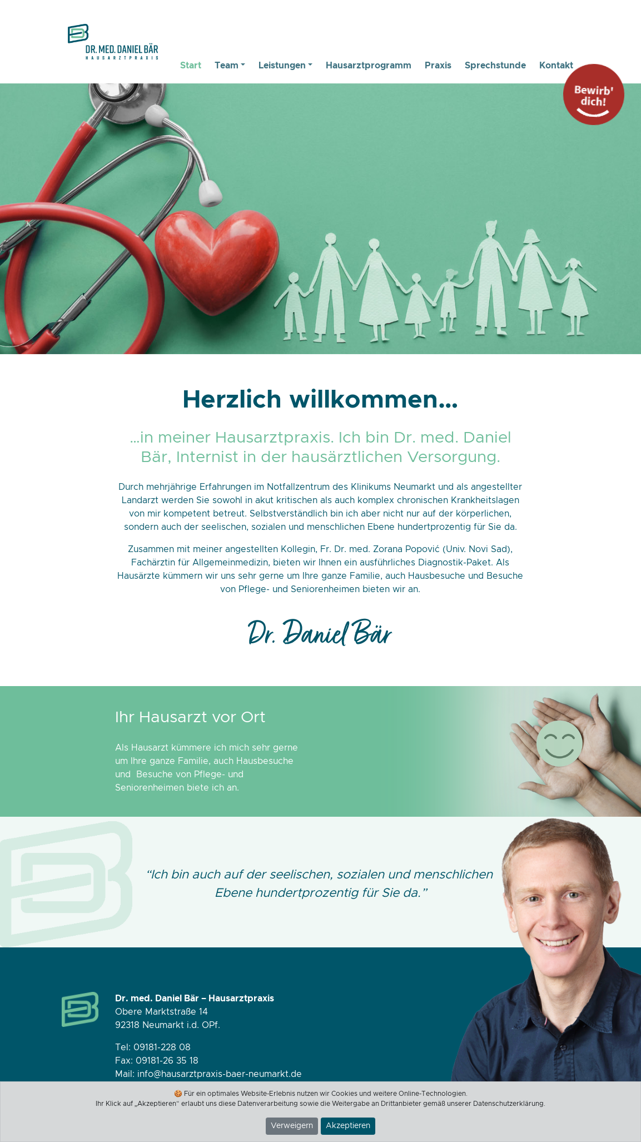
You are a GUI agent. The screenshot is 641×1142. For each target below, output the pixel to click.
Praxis (438, 65)
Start (190, 65)
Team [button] (226, 65)
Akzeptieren (348, 1126)
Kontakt (556, 65)
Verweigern (292, 1126)
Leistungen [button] (282, 65)
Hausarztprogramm (368, 65)
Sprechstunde (495, 65)
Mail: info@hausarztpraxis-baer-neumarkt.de (208, 1074)
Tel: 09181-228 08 (153, 1047)
